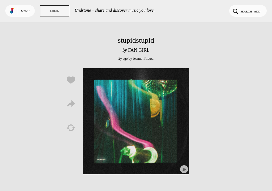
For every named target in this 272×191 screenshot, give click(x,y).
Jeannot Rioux (143, 58)
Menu (25, 11)
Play (136, 121)
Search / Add (246, 11)
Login (54, 10)
